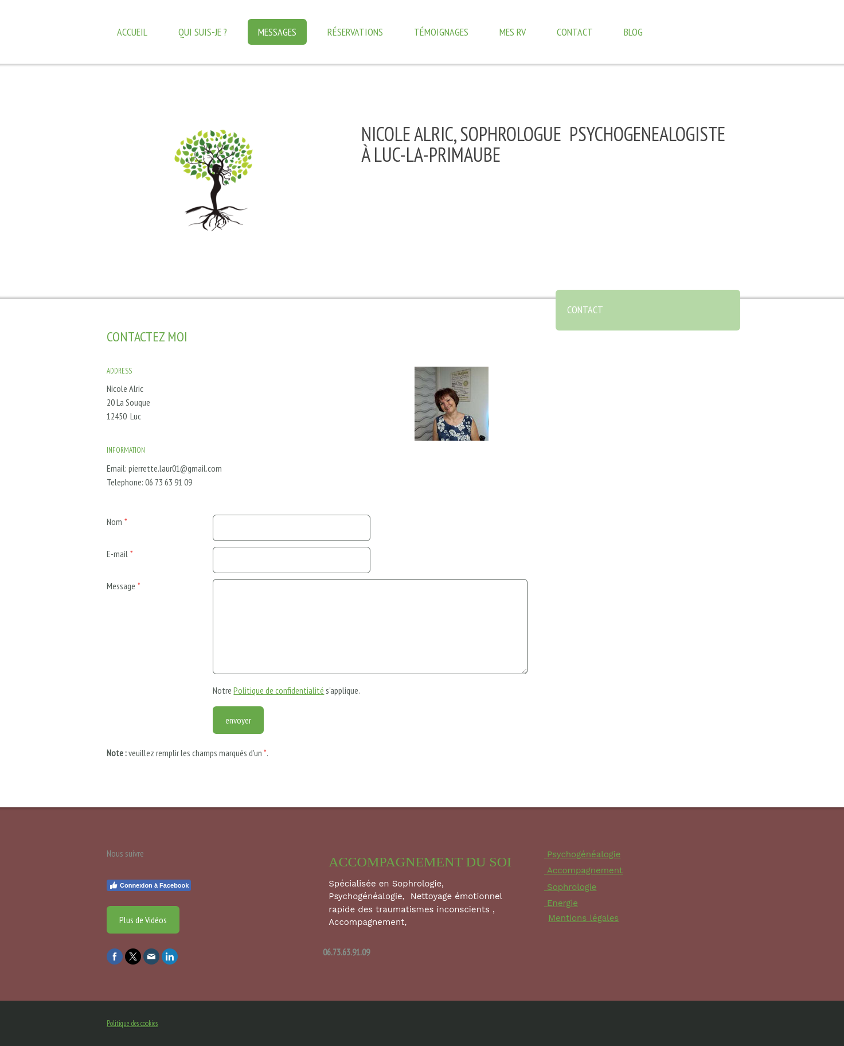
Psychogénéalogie (582, 854)
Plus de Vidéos (143, 920)
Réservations (355, 31)
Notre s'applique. (286, 690)
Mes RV (512, 31)
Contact (575, 31)
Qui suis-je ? (202, 31)
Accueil (132, 31)
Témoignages (441, 31)
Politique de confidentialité (278, 690)
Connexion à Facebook (149, 885)
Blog (633, 31)
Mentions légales (583, 918)
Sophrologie (570, 887)
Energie (561, 903)
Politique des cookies (132, 1023)
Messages (277, 31)
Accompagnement (583, 870)
